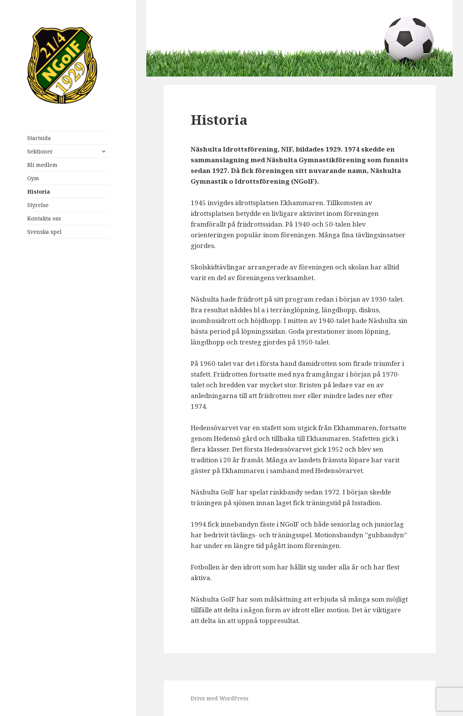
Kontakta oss (44, 218)
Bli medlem (42, 164)
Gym (33, 178)
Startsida (39, 138)
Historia (38, 191)
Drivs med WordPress (220, 698)
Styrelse (38, 205)
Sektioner (40, 151)
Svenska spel (44, 231)
